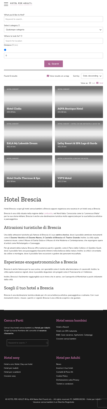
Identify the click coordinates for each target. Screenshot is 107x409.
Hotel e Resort (13, 89)
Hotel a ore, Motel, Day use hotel (18, 364)
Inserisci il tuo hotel (64, 368)
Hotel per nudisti (11, 368)
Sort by (76, 76)
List (93, 83)
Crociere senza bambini (66, 339)
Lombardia (48, 213)
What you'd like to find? (14, 15)
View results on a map (59, 76)
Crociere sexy (10, 376)
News (58, 364)
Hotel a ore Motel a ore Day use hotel (73, 158)
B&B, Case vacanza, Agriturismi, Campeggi (74, 334)
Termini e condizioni (64, 384)
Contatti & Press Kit (64, 372)
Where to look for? (13, 36)
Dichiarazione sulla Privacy (67, 379)
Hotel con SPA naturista (66, 331)
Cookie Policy (62, 376)
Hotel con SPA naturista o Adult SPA (85, 124)
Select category (12, 25)
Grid (101, 83)
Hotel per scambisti (12, 372)
